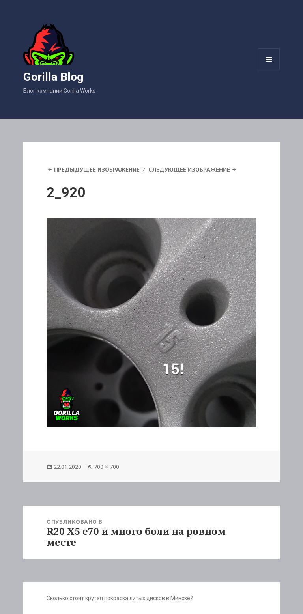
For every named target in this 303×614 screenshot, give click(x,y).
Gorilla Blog (53, 77)
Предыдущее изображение (97, 169)
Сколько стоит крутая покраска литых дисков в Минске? (120, 598)
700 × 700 (106, 466)
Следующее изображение (189, 169)
